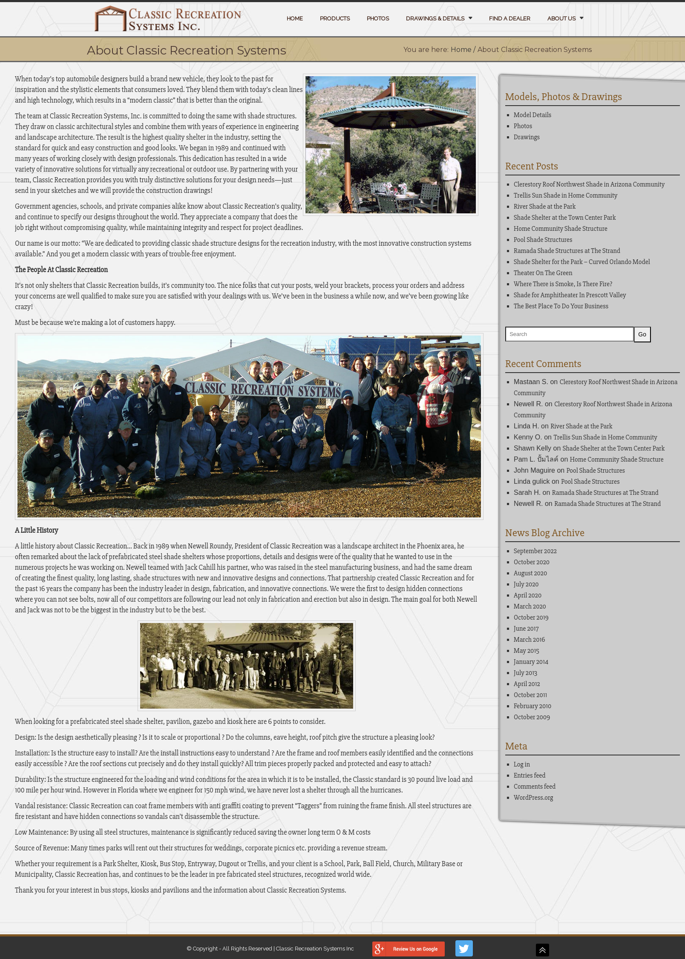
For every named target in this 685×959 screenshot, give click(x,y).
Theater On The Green (543, 273)
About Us (561, 18)
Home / (463, 50)
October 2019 (531, 618)
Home (295, 18)
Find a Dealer (509, 18)
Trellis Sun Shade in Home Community (566, 195)
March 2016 (529, 640)
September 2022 (535, 551)
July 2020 (526, 584)
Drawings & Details (435, 18)
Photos (378, 18)
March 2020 (530, 607)
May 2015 (526, 651)
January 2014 (531, 662)
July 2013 (525, 673)
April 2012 (527, 684)
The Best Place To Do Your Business (561, 306)
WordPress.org (533, 798)
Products (335, 18)
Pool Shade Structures (543, 239)
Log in (522, 765)
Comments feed (534, 787)
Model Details (532, 115)
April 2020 (527, 595)
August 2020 (530, 573)
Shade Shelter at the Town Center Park (565, 217)
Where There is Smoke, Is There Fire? (563, 284)
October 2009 (532, 717)
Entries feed (530, 776)
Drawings (527, 137)
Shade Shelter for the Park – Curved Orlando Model (582, 262)
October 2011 (530, 695)
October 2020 (532, 562)
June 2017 (526, 629)
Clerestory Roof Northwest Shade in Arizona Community (589, 184)
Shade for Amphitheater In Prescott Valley (570, 295)
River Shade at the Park (545, 206)
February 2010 (532, 706)
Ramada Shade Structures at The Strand (567, 251)
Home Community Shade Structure (560, 228)
